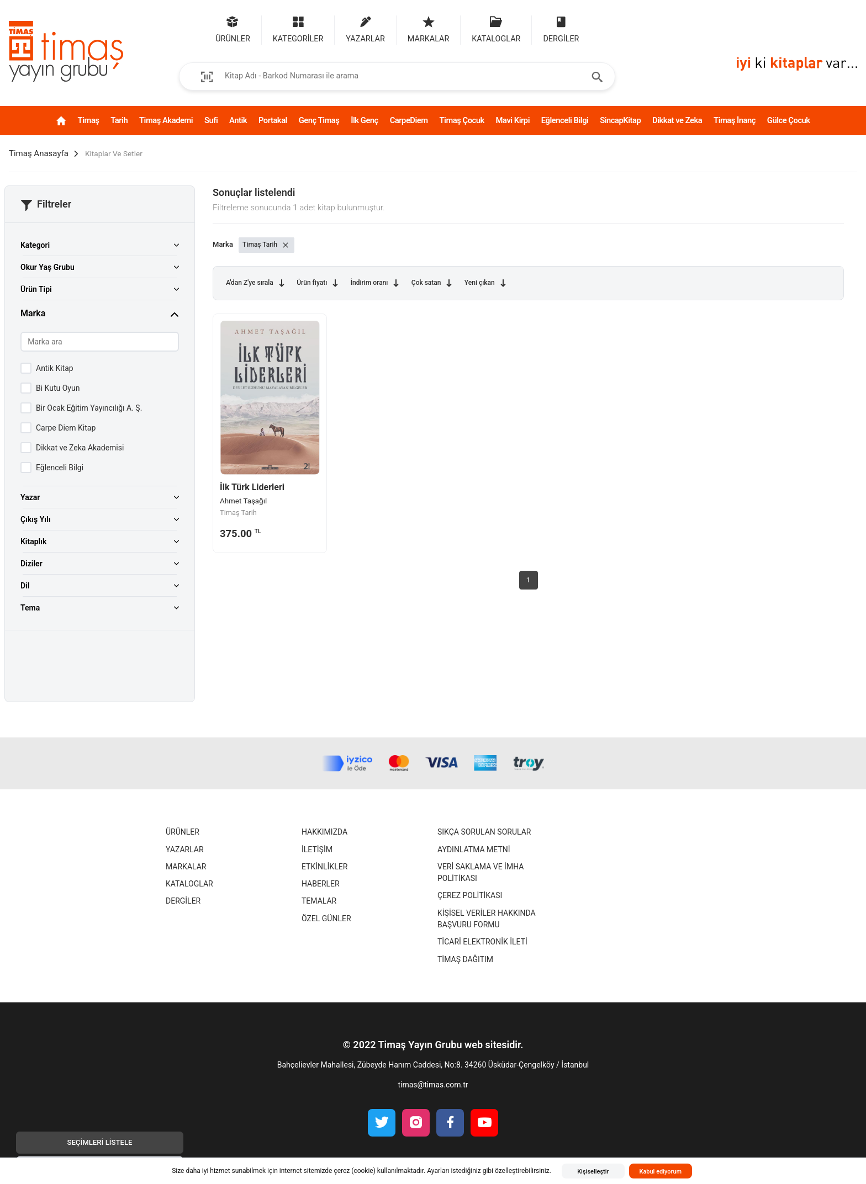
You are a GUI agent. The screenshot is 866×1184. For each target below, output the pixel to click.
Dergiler (183, 913)
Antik (229, 120)
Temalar (319, 913)
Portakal (270, 120)
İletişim (317, 861)
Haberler (321, 895)
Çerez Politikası (469, 908)
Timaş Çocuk (469, 126)
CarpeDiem (420, 120)
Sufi (195, 120)
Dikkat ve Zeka (704, 126)
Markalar (186, 878)
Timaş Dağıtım (465, 971)
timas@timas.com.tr (433, 1096)
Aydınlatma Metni (473, 861)
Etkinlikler (324, 878)
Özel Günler (326, 930)
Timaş (57, 120)
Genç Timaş (314, 126)
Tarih (94, 120)
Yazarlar (185, 861)
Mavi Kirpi (526, 126)
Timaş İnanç (763, 126)
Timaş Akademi (136, 126)
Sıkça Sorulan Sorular (484, 844)
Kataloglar (189, 895)
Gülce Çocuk (820, 126)
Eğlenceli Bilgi (582, 126)
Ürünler (182, 844)
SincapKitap (649, 120)
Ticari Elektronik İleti (482, 953)
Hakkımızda (324, 844)
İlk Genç (367, 126)
